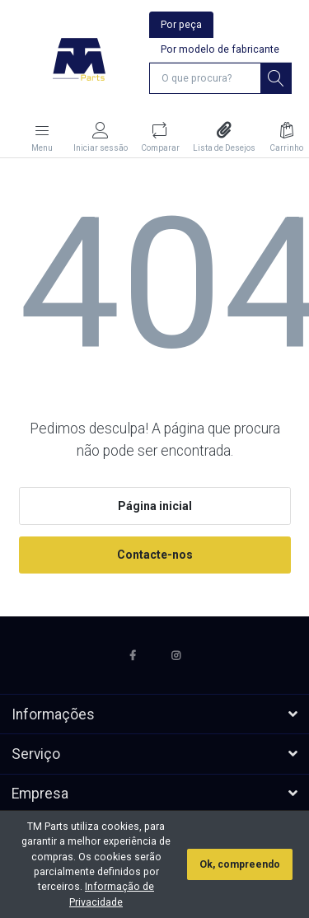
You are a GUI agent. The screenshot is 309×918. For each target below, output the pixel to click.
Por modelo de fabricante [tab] (220, 49)
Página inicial (155, 506)
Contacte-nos (155, 554)
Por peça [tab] (181, 24)
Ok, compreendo (239, 864)
